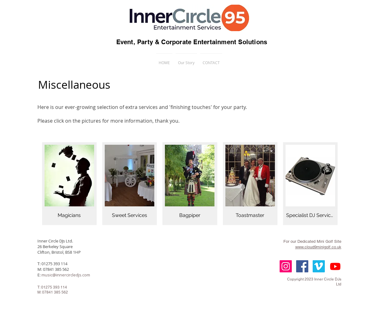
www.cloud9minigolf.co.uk (318, 247)
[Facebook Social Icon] (302, 266)
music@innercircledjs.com (65, 275)
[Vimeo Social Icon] (319, 266)
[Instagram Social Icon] (286, 266)
